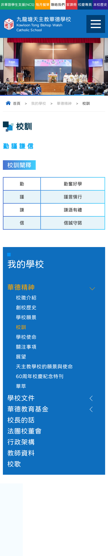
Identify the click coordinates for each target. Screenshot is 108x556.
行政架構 (21, 442)
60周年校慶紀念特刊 (40, 376)
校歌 (14, 464)
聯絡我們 (58, 4)
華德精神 (64, 103)
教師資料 (21, 453)
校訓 (21, 327)
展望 (21, 356)
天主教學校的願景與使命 (44, 366)
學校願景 (26, 317)
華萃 (21, 386)
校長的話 (21, 420)
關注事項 (26, 346)
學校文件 (21, 398)
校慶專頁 (85, 4)
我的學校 (38, 103)
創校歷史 (26, 307)
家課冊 (71, 4)
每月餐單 (43, 4)
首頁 (16, 103)
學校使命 (26, 337)
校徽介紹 (26, 297)
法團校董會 (24, 431)
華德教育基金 (28, 409)
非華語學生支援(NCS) (17, 4)
